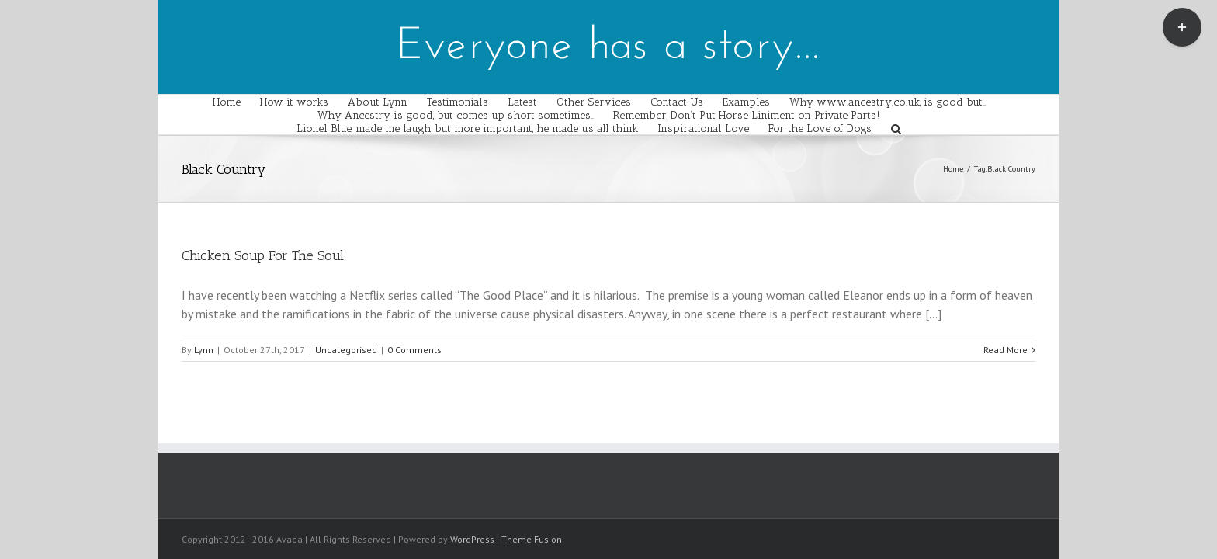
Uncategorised (346, 350)
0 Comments (414, 350)
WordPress (472, 539)
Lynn (203, 350)
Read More (1005, 350)
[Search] (929, 127)
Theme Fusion (531, 539)
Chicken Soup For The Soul (263, 255)
